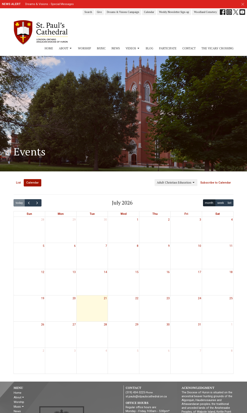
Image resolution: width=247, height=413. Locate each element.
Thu (155, 214)
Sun (29, 214)
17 (199, 272)
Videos (133, 48)
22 (136, 298)
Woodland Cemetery (205, 12)
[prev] (29, 202)
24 (199, 298)
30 (105, 219)
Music (101, 48)
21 (105, 298)
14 (105, 272)
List (18, 182)
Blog (149, 48)
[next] (37, 202)
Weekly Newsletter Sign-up (174, 12)
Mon (61, 214)
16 (168, 272)
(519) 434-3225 (135, 392)
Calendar (149, 12)
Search (88, 12)
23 (168, 298)
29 (74, 219)
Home (49, 48)
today (19, 203)
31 (199, 324)
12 (42, 272)
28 (42, 219)
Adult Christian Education (176, 182)
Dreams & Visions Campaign (123, 12)
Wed (123, 214)
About (65, 48)
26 (42, 324)
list (229, 203)
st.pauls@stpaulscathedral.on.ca (146, 396)
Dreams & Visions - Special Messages (49, 4)
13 (74, 272)
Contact (189, 48)
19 (42, 298)
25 (231, 298)
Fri (186, 214)
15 (136, 272)
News (116, 48)
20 (74, 298)
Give (99, 12)
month (209, 203)
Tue (92, 214)
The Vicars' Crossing (217, 48)
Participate (168, 48)
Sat (217, 214)
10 (199, 246)
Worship (84, 48)
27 (74, 324)
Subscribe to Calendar (215, 182)
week (220, 203)
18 (231, 272)
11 (231, 246)
